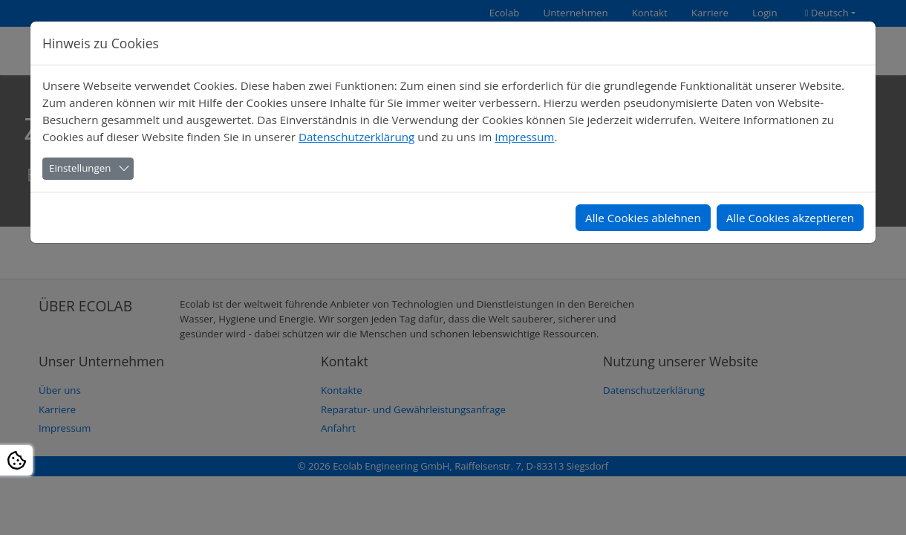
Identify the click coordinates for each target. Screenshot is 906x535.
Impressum (524, 136)
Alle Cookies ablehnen (643, 217)
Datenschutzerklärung (356, 136)
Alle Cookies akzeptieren (790, 217)
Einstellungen (80, 168)
